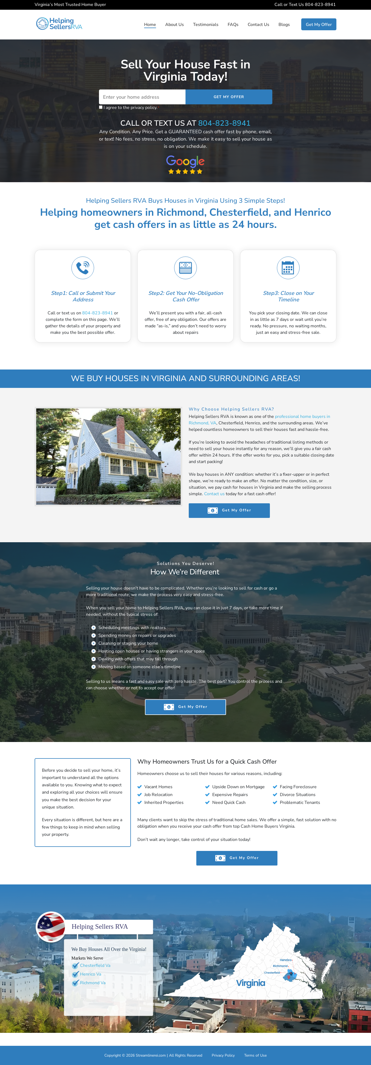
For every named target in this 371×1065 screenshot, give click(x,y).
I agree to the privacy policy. (132, 108)
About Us (174, 25)
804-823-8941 (321, 5)
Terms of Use (255, 1055)
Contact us (214, 494)
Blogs (284, 25)
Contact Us (258, 25)
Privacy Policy (223, 1055)
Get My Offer (319, 25)
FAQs (233, 25)
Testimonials (205, 25)
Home (150, 25)
